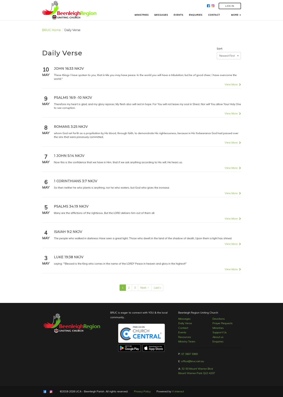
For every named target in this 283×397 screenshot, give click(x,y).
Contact (183, 328)
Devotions (219, 318)
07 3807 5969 (189, 354)
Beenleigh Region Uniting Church (198, 312)
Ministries (218, 328)
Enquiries (218, 341)
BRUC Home (51, 30)
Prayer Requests (223, 323)
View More (233, 84)
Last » (157, 287)
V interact (178, 391)
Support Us (220, 332)
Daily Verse (185, 323)
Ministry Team (186, 341)
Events (182, 332)
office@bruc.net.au (192, 361)
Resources (184, 337)
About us (218, 337)
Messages (184, 318)
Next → (144, 287)
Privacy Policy (142, 391)
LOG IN (229, 5)
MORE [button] (236, 14)
